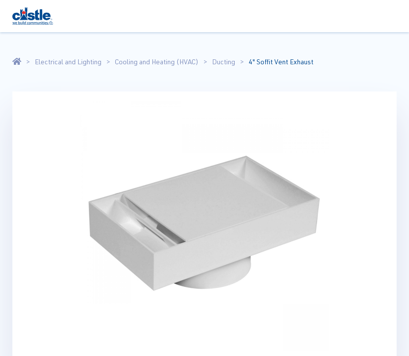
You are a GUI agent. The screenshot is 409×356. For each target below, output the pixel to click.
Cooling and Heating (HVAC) (157, 61)
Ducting (223, 61)
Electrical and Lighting (68, 61)
